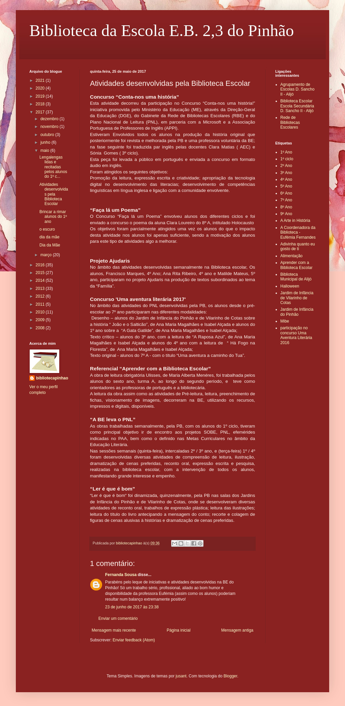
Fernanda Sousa (120, 574)
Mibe (284, 321)
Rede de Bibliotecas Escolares (290, 122)
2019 (41, 96)
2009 (41, 319)
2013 (41, 288)
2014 (41, 280)
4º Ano (286, 179)
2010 (41, 312)
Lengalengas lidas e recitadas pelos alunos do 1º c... (53, 167)
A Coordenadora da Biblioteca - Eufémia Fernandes (298, 232)
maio (45, 150)
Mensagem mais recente (114, 630)
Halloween (289, 286)
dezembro (50, 118)
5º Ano (286, 186)
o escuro (47, 229)
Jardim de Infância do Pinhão (296, 311)
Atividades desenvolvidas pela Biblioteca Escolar (53, 194)
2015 (41, 272)
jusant (181, 676)
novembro (50, 126)
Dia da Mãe (49, 245)
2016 (41, 265)
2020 (41, 88)
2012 (41, 296)
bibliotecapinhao (52, 378)
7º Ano (286, 200)
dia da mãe (49, 237)
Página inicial (179, 630)
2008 (41, 328)
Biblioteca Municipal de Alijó (296, 276)
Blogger (230, 676)
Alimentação (291, 256)
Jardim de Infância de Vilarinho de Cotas (296, 298)
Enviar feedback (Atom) (134, 640)
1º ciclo (286, 159)
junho (46, 142)
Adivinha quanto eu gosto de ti (297, 246)
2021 (41, 80)
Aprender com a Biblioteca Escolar (296, 265)
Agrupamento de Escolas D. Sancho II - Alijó (297, 89)
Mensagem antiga (237, 630)
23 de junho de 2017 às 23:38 (132, 607)
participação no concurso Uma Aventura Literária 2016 (296, 335)
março (46, 255)
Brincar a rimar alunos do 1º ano (53, 216)
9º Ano (286, 213)
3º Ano (286, 172)
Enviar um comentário (118, 618)
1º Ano (286, 152)
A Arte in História (295, 220)
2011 (41, 304)
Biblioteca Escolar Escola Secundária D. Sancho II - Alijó (297, 106)
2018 (41, 104)
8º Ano (286, 207)
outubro (47, 134)
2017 (41, 112)
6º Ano (286, 193)
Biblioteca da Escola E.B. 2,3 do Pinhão (161, 30)
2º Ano (286, 165)
